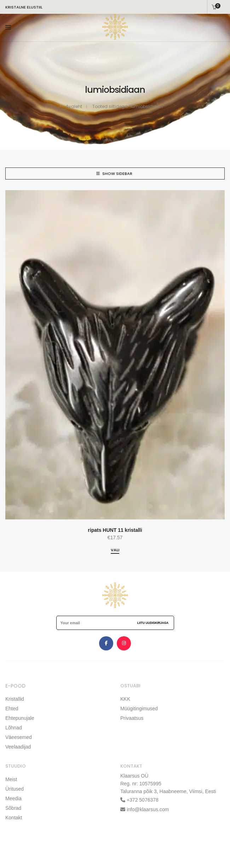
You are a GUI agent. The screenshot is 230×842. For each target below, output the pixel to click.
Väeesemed (18, 737)
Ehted (11, 708)
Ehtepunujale (19, 718)
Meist (11, 779)
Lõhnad (13, 727)
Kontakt (13, 817)
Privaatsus (131, 718)
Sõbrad (13, 808)
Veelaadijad (18, 747)
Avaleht (74, 106)
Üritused (14, 789)
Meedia (13, 798)
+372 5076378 (142, 800)
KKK (125, 699)
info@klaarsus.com (148, 809)
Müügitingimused (139, 708)
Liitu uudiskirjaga (152, 623)
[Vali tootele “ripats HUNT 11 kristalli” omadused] (115, 550)
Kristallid (14, 699)
